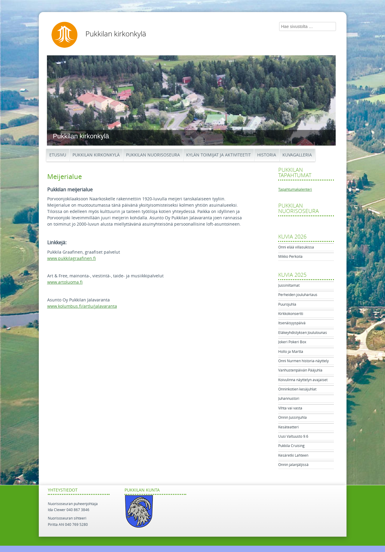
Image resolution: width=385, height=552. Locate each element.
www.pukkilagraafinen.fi (71, 258)
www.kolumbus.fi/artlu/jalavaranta (82, 306)
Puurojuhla (287, 304)
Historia (266, 155)
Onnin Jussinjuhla (292, 417)
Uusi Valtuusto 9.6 (293, 436)
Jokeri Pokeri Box (292, 342)
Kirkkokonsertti (290, 314)
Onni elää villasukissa (296, 247)
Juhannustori (288, 398)
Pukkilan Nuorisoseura (153, 155)
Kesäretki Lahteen (293, 455)
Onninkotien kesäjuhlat (297, 389)
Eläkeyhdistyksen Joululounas (302, 333)
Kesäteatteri (288, 427)
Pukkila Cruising (291, 446)
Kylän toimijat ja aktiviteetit (218, 155)
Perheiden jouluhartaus (297, 295)
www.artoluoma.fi (65, 282)
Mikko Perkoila (290, 256)
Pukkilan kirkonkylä (115, 34)
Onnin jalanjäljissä (293, 465)
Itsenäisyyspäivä (292, 323)
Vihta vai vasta (290, 408)
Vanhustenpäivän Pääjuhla (300, 370)
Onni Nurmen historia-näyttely (303, 361)
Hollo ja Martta (290, 352)
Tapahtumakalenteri (295, 189)
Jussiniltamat (289, 285)
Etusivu (57, 155)
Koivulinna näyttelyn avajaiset (303, 380)
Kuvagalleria (297, 155)
